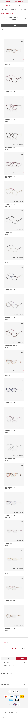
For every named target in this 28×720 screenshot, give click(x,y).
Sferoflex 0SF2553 (10, 543)
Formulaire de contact (7, 665)
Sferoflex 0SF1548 (10, 91)
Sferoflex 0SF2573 (10, 600)
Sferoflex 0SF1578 (10, 119)
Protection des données (8, 714)
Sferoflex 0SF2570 (10, 63)
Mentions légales (6, 710)
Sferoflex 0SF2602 (10, 430)
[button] (22, 5)
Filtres (14, 25)
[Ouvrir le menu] (1, 5)
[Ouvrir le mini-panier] (25, 5)
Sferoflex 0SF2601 (10, 204)
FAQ (3, 668)
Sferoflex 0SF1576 (10, 176)
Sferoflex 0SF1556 (10, 402)
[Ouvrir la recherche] (19, 5)
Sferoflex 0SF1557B (10, 289)
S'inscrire (21, 658)
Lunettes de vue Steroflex (8, 13)
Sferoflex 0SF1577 (10, 374)
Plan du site (5, 717)
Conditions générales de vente (10, 712)
